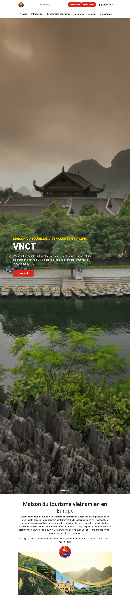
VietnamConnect (108, 14)
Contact (92, 14)
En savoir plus (23, 273)
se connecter (88, 5)
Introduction (37, 14)
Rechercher (75, 5)
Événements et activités (58, 14)
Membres (79, 14)
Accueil (23, 14)
